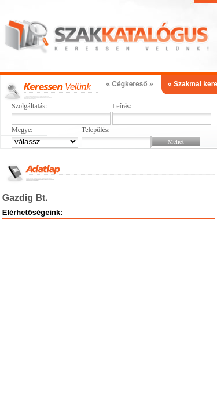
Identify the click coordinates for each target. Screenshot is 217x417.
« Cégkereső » (129, 84)
